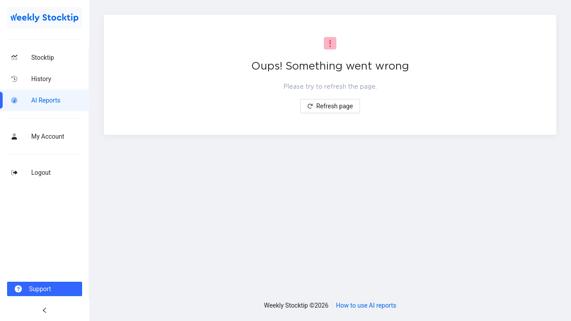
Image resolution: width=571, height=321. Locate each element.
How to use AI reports (366, 305)
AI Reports (45, 100)
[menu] (44, 174)
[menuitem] (44, 57)
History (41, 78)
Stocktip (42, 57)
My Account (47, 136)
